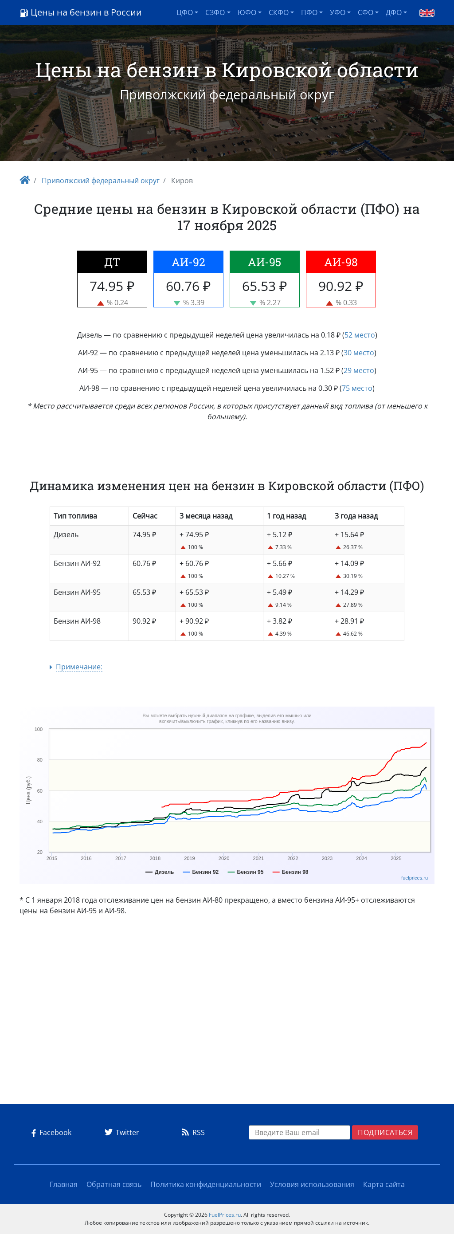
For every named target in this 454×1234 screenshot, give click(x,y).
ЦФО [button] (184, 12)
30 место (359, 353)
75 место (357, 388)
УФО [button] (337, 12)
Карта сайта (384, 1184)
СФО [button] (365, 12)
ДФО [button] (394, 12)
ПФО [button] (309, 12)
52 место (359, 335)
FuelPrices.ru (225, 1214)
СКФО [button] (279, 12)
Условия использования (312, 1184)
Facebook (49, 1132)
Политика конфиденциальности (205, 1184)
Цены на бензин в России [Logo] (81, 12)
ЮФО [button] (247, 12)
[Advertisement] (227, 1013)
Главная (64, 1184)
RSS (191, 1132)
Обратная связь (113, 1184)
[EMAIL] (300, 1132)
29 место (359, 370)
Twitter (120, 1132)
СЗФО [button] (215, 12)
